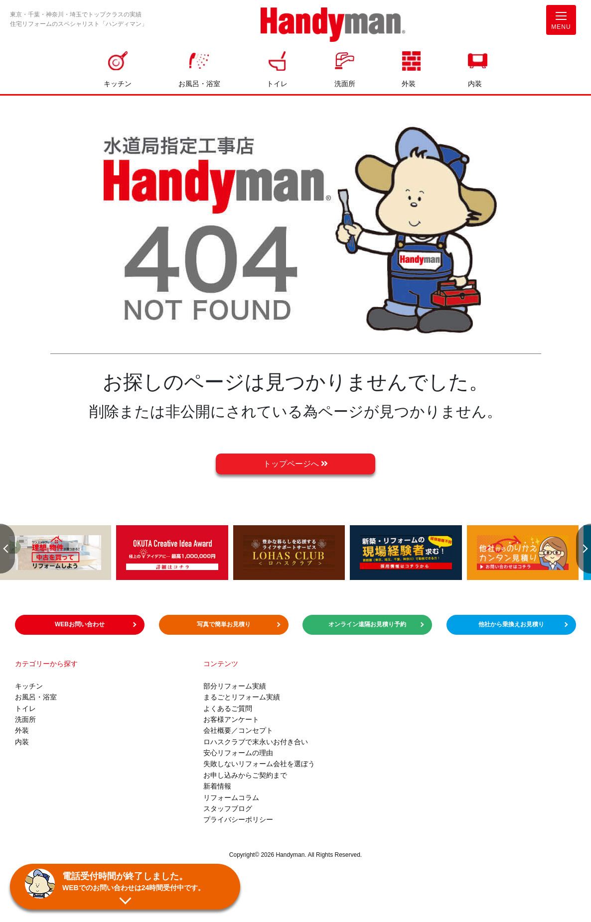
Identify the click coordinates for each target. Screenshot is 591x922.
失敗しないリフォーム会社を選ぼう (259, 764)
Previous (7, 549)
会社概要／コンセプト (238, 730)
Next (583, 549)
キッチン (118, 84)
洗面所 (344, 84)
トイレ (277, 84)
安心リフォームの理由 (238, 753)
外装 (409, 84)
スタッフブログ (227, 808)
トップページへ (295, 464)
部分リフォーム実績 (234, 686)
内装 (475, 84)
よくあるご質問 (227, 708)
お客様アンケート (231, 719)
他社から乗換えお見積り (511, 624)
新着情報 (217, 786)
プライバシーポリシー (238, 819)
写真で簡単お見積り (224, 624)
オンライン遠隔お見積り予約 (367, 624)
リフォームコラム (231, 798)
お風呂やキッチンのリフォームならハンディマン (333, 25)
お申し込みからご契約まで (245, 775)
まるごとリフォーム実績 (241, 697)
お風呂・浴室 (199, 84)
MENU (561, 22)
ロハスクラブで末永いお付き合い (255, 742)
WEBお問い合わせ (80, 624)
